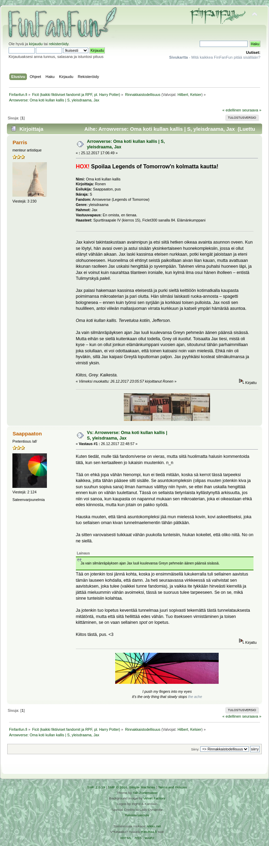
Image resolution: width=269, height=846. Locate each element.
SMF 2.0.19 (96, 787)
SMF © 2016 (117, 787)
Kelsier (195, 94)
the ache (195, 697)
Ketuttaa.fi (149, 832)
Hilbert (183, 94)
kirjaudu (35, 44)
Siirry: (195, 749)
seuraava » (251, 110)
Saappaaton (27, 433)
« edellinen (231, 110)
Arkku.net (153, 826)
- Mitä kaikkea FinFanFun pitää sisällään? (214, 57)
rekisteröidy (59, 44)
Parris (19, 142)
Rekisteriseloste (137, 815)
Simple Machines (142, 787)
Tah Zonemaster (145, 793)
